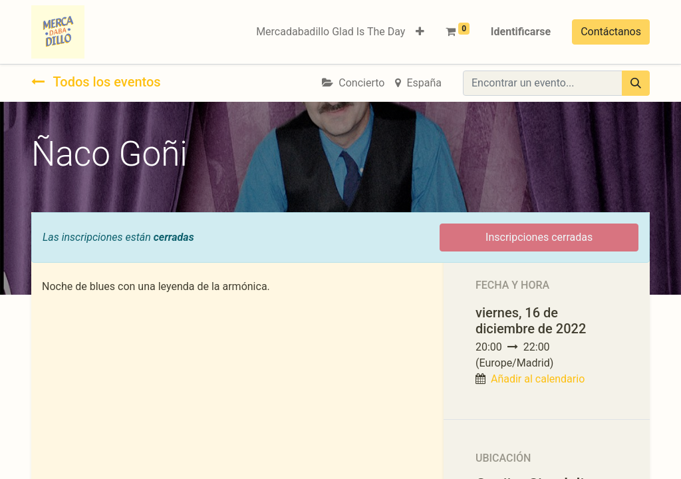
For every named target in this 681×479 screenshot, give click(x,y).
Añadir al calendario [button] (538, 379)
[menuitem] (330, 32)
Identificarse (521, 31)
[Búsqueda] (636, 83)
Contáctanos (611, 31)
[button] (420, 32)
